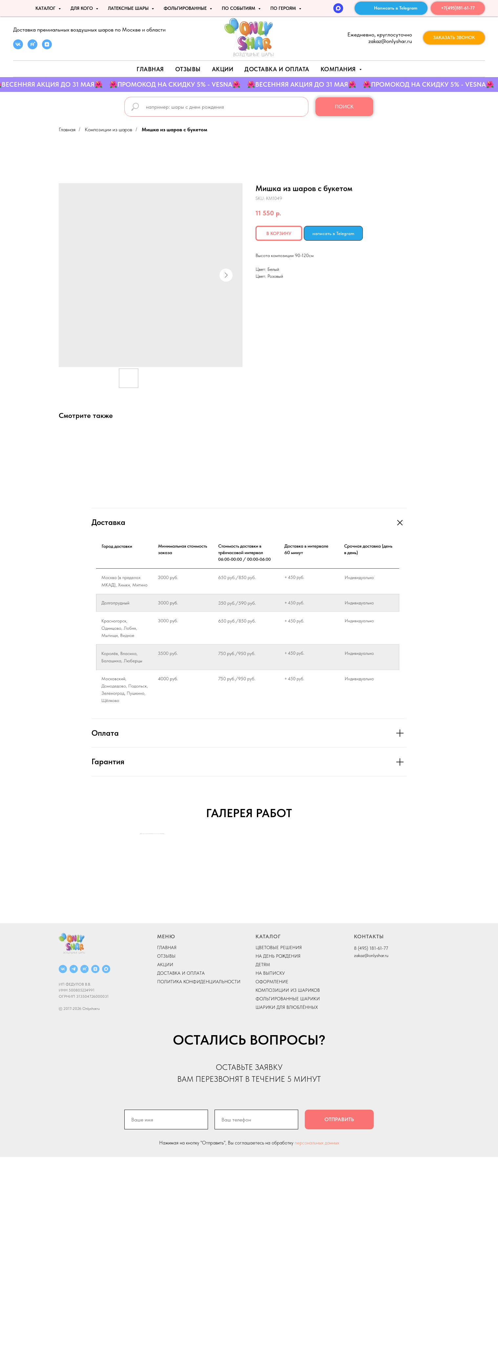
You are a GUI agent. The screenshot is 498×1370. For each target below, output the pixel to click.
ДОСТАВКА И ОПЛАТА (181, 1186)
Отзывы (188, 69)
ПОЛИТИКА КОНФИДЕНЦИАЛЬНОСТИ (198, 1194)
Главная (150, 69)
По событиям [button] (239, 8)
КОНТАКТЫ (369, 1149)
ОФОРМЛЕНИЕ (272, 1194)
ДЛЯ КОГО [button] (82, 8)
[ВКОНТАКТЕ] (63, 1182)
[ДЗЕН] (95, 1182)
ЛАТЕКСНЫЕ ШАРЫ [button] (129, 8)
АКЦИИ (223, 69)
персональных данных (317, 1356)
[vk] (18, 47)
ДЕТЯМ (263, 1177)
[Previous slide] (140, 940)
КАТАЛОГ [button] (46, 8)
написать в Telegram (333, 233)
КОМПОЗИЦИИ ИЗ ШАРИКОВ (288, 1203)
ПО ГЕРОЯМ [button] (283, 8)
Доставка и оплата (276, 69)
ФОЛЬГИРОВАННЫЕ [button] (186, 8)
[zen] (47, 47)
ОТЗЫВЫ (166, 1169)
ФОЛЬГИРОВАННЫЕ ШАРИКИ (288, 1211)
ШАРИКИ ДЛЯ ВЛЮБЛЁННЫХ (287, 1220)
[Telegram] (74, 1182)
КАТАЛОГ (268, 1149)
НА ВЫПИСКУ (270, 1186)
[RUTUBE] (84, 1182)
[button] (454, 37)
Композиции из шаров (108, 129)
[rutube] (32, 47)
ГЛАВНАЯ (166, 1160)
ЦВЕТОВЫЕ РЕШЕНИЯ (279, 1160)
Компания (339, 69)
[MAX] (338, 8)
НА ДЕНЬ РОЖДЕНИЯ (278, 1169)
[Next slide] (357, 940)
